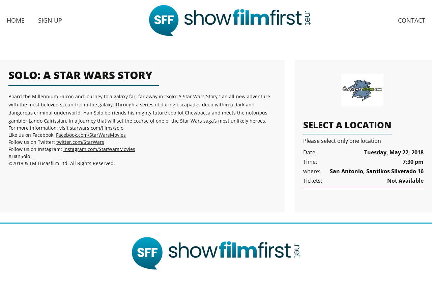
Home (16, 20)
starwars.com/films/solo (96, 128)
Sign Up (50, 20)
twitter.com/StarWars (80, 142)
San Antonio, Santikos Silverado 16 (377, 171)
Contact (411, 20)
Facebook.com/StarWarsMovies (91, 135)
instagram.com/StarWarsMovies (99, 149)
